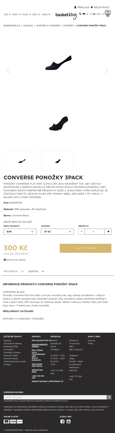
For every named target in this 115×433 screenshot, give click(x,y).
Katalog (28, 26)
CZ (87, 14)
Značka (36, 271)
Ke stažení (8, 349)
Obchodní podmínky (13, 344)
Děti (36, 14)
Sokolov (91, 341)
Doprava (7, 341)
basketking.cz (12, 26)
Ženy (16, 14)
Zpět (8, 70)
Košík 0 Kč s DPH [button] (108, 11)
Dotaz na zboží (14, 260)
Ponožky (68, 26)
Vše (7, 14)
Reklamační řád (11, 347)
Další (106, 70)
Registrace (101, 7)
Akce (46, 14)
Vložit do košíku (85, 248)
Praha (90, 344)
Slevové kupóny (11, 358)
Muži (27, 14)
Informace (14, 271)
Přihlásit (84, 7)
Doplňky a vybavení (48, 26)
